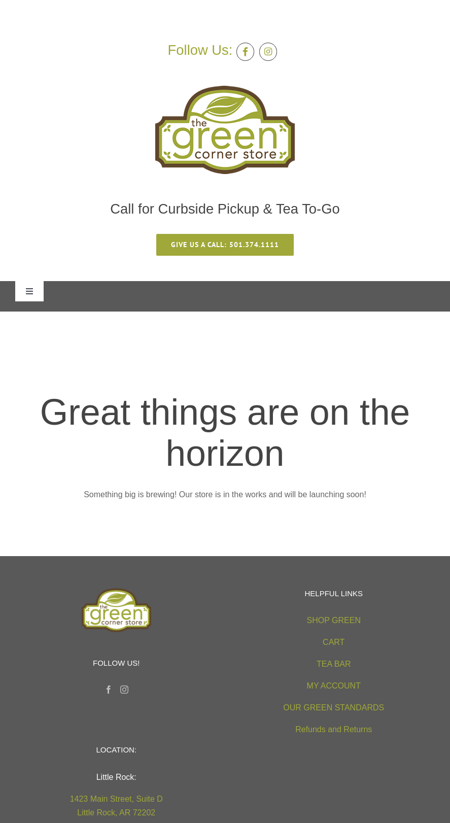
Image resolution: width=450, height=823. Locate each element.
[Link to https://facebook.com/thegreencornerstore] (245, 51)
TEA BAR (334, 664)
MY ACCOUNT (334, 685)
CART (333, 642)
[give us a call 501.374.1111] (225, 245)
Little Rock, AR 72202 (116, 812)
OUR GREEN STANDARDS (333, 707)
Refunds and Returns (333, 729)
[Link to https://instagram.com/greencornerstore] (268, 51)
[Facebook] (109, 689)
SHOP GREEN (334, 620)
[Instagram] (124, 689)
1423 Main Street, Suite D (116, 799)
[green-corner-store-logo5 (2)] (225, 89)
